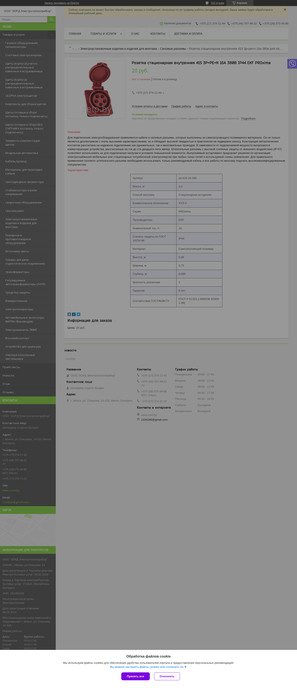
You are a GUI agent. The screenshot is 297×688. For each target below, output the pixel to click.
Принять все (135, 676)
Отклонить (167, 676)
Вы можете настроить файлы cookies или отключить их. (147, 666)
